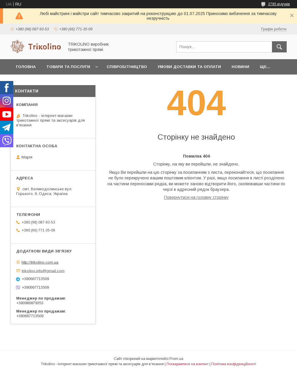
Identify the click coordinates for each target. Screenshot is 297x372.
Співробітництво (127, 67)
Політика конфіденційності (233, 364)
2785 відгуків (279, 4)
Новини (240, 67)
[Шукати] (279, 46)
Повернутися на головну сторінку (196, 197)
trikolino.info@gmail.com (43, 270)
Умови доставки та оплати (189, 67)
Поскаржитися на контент (187, 364)
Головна (26, 67)
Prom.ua (176, 359)
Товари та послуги (68, 67)
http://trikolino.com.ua (40, 262)
